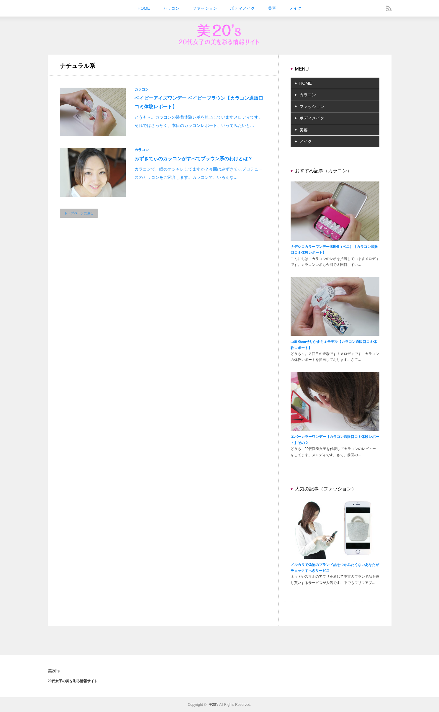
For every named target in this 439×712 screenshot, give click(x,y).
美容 (272, 8)
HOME (143, 8)
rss (389, 8)
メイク (295, 8)
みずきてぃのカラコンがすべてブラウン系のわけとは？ (194, 158)
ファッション (204, 8)
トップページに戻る (79, 213)
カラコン (171, 8)
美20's (54, 671)
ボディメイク (242, 8)
